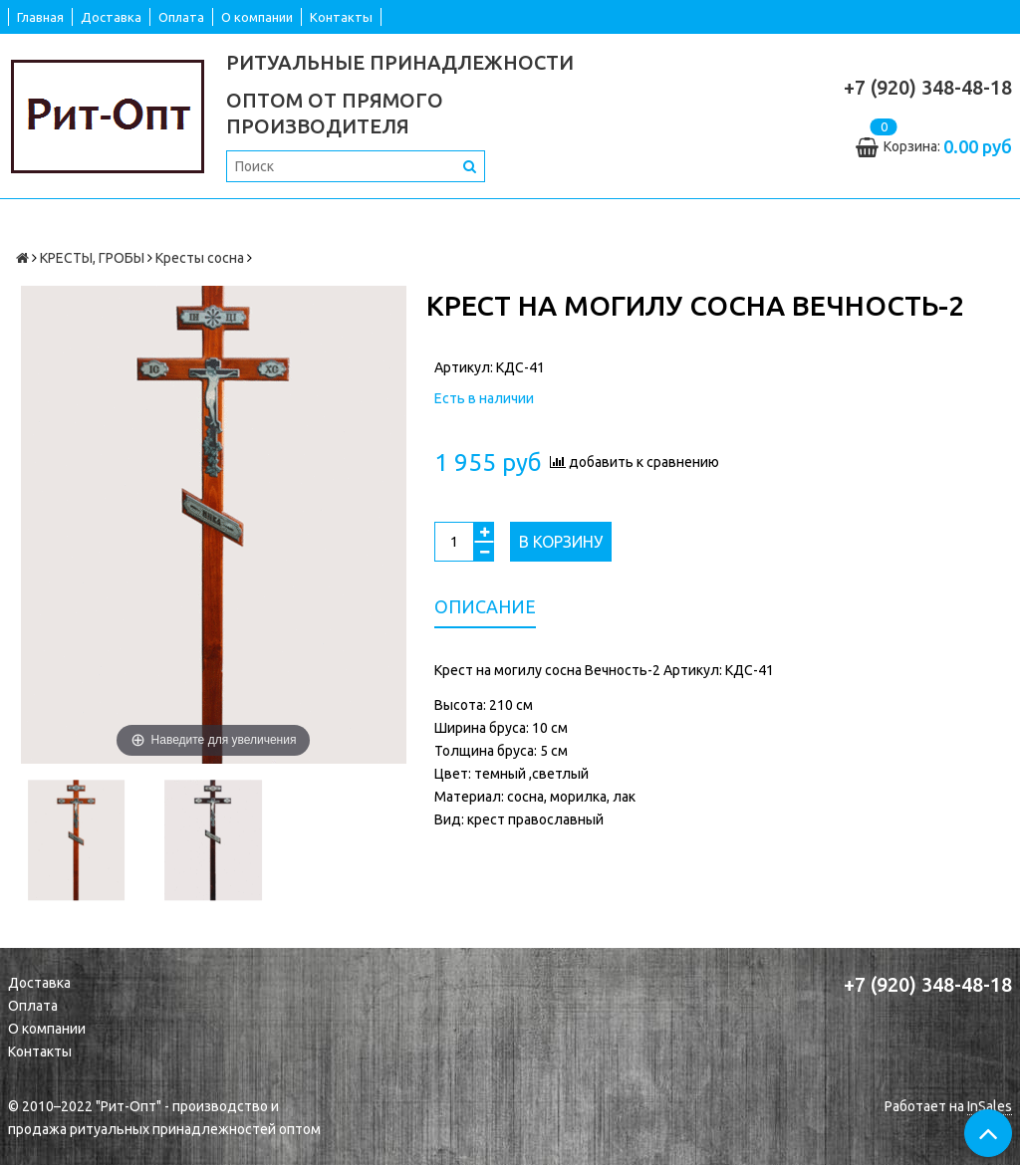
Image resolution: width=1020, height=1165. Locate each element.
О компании (257, 17)
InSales (989, 1106)
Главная (40, 17)
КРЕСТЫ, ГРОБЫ (92, 258)
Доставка (111, 17)
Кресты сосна (199, 258)
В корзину (561, 542)
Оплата (181, 17)
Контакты (341, 17)
